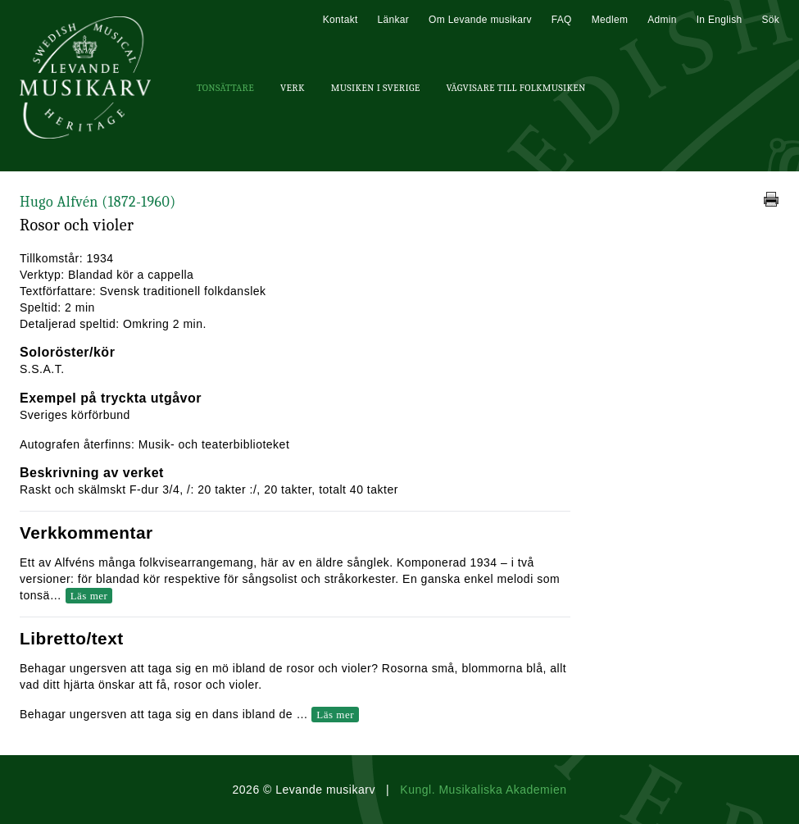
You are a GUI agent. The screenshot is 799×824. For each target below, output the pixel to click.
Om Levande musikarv (480, 19)
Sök (770, 19)
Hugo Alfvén (98, 202)
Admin (662, 19)
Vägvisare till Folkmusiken (515, 87)
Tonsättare (225, 87)
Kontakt (340, 19)
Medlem (610, 19)
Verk (292, 87)
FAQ (562, 19)
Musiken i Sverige (375, 87)
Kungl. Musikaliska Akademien (483, 789)
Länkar (394, 19)
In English (719, 19)
